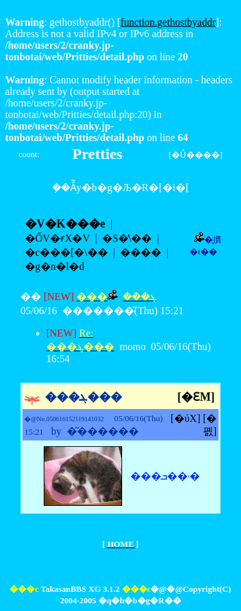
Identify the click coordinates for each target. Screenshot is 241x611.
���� (140, 252)
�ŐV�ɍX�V (57, 238)
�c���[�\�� (66, 252)
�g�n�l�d (54, 266)
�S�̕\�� (127, 238)
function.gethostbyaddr (168, 22)
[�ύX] (186, 418)
